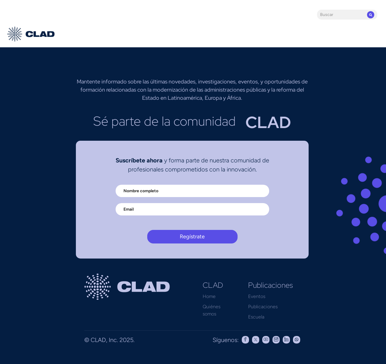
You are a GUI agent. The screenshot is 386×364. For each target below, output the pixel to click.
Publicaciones (263, 306)
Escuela (256, 317)
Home (209, 296)
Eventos (256, 296)
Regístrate (192, 236)
